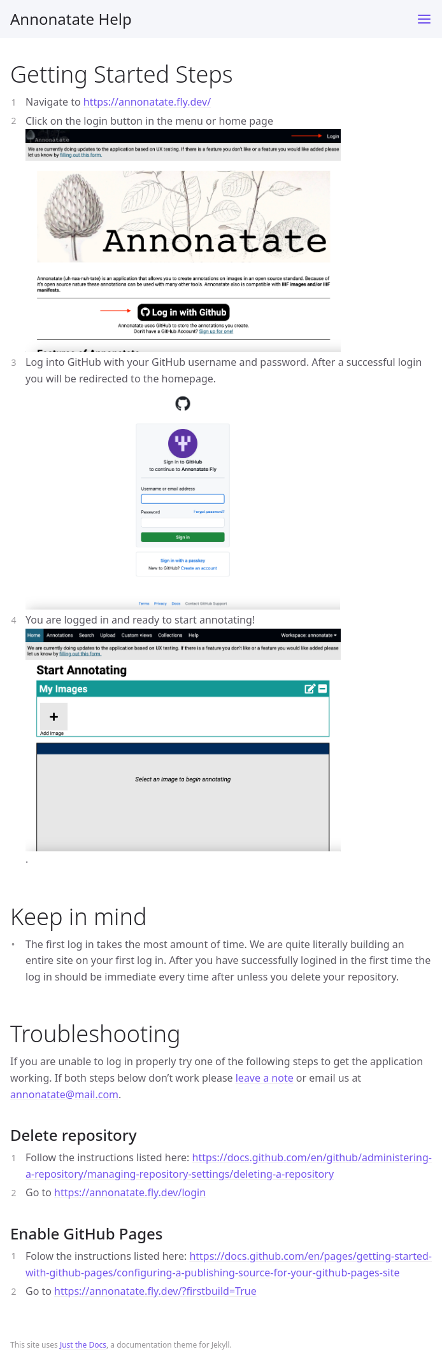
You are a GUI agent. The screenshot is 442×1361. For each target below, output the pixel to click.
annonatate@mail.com (64, 1094)
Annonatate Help (71, 18)
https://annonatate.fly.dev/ (147, 102)
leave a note (265, 1078)
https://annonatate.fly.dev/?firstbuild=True (155, 1291)
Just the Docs (83, 1344)
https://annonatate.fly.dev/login (130, 1192)
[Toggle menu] (424, 19)
